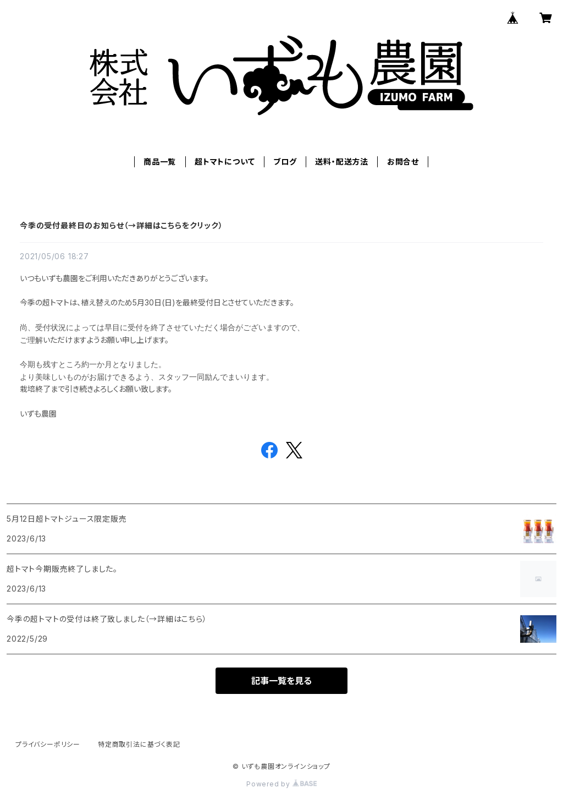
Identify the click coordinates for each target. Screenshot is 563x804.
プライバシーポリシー (47, 744)
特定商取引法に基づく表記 (139, 744)
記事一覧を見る (281, 680)
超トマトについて (225, 161)
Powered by (281, 784)
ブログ (284, 161)
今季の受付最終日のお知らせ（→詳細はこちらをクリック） (121, 225)
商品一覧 (159, 161)
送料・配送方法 (341, 161)
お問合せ (403, 161)
